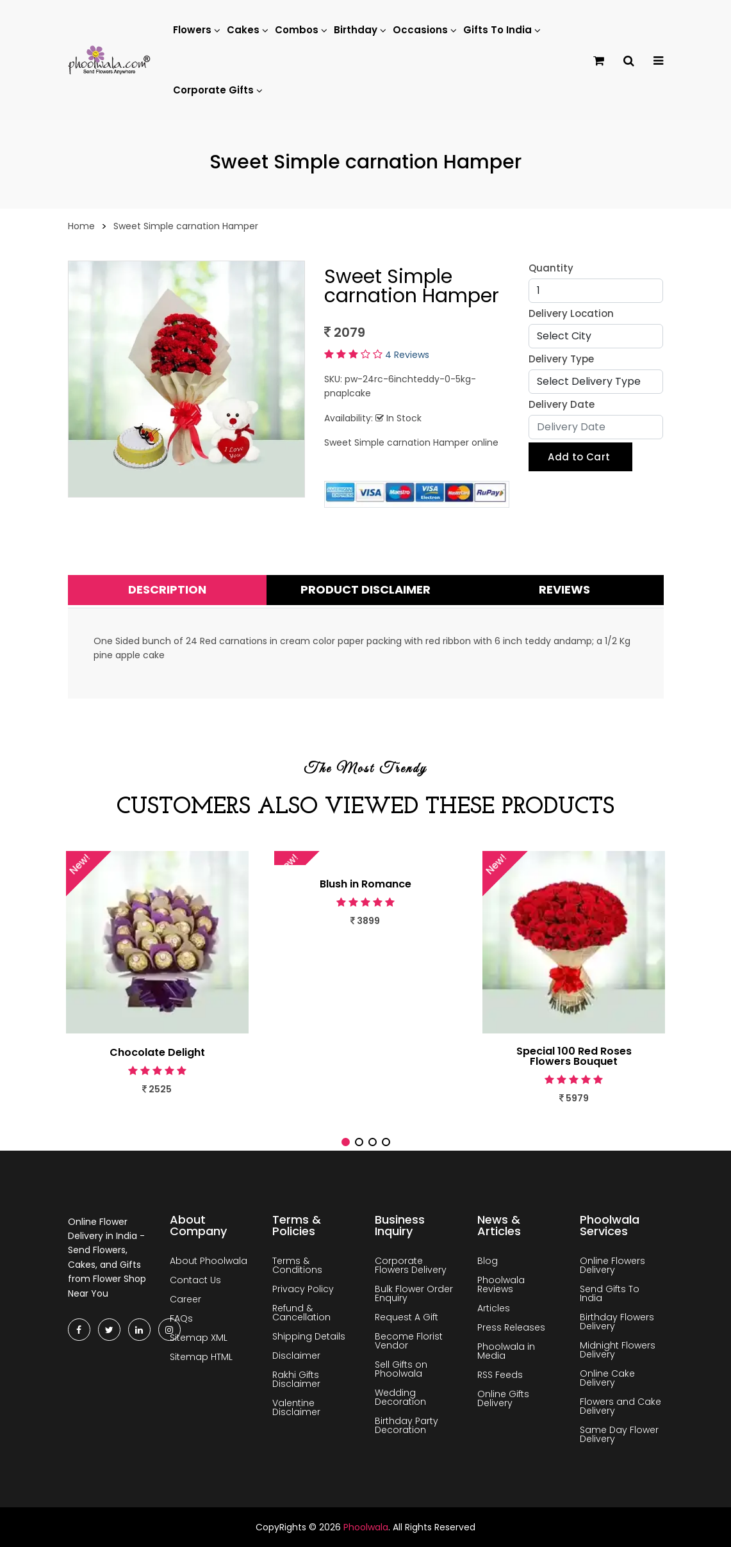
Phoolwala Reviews (501, 1284)
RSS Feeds (500, 1374)
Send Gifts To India (609, 1293)
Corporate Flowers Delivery (411, 1265)
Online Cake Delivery (607, 1378)
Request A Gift (406, 1317)
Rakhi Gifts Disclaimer (296, 1379)
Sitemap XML (198, 1337)
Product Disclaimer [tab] (365, 589)
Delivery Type (561, 359)
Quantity (551, 268)
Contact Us (195, 1280)
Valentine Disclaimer (296, 1407)
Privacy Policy (303, 1288)
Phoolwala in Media (506, 1351)
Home (81, 226)
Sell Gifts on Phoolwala (401, 1369)
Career (185, 1299)
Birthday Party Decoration (406, 1425)
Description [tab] (167, 589)
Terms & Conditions (297, 1265)
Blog (487, 1260)
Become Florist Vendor (409, 1341)
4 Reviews (407, 354)
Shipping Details (308, 1336)
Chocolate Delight (157, 1053)
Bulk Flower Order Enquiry (414, 1293)
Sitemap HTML (201, 1356)
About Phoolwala (208, 1260)
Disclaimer (296, 1355)
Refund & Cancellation (301, 1313)
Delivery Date (562, 404)
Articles (493, 1308)
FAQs (181, 1318)
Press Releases (511, 1327)
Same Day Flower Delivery (619, 1434)
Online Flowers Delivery (612, 1265)
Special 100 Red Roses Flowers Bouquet (574, 1056)
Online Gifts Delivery (503, 1398)
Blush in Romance (365, 884)
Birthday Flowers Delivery (617, 1322)
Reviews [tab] (564, 589)
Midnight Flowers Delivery (617, 1350)
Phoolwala (365, 1527)
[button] (345, 1142)
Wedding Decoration (400, 1397)
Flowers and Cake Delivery (620, 1406)
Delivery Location (571, 313)
